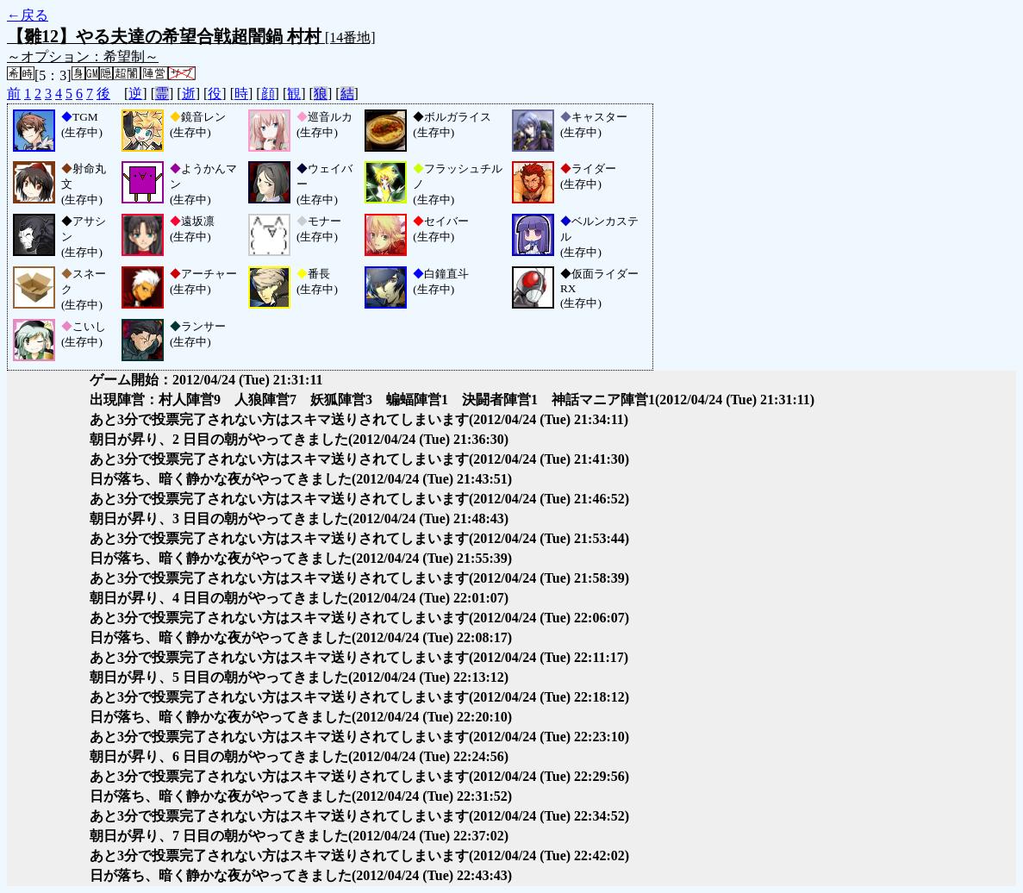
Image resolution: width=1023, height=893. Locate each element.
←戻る (27, 15)
